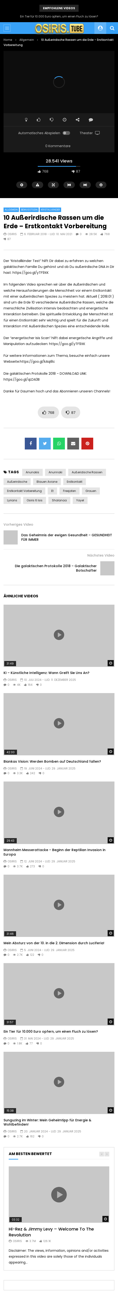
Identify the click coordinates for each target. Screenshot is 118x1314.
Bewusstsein (29, 210)
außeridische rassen (87, 472)
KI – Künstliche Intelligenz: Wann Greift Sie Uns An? (46, 672)
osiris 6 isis (34, 500)
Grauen (90, 491)
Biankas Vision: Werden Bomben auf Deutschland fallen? (52, 761)
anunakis (32, 472)
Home (8, 40)
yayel (80, 500)
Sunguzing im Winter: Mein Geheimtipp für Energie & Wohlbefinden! (47, 1122)
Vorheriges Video (18, 524)
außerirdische (17, 482)
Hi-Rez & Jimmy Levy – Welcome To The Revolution (51, 1232)
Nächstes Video (100, 555)
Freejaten (69, 491)
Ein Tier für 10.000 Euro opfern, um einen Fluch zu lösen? (59, 16)
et (52, 491)
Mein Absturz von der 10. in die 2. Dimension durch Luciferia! (54, 943)
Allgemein (26, 40)
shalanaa (59, 500)
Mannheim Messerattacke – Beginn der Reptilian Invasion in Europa (54, 852)
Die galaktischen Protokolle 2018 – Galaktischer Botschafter (56, 568)
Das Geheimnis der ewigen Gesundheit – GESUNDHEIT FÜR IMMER (66, 537)
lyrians (12, 500)
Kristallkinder (50, 210)
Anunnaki (55, 472)
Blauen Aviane (47, 482)
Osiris (12, 234)
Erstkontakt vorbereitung (24, 491)
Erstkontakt (74, 482)
